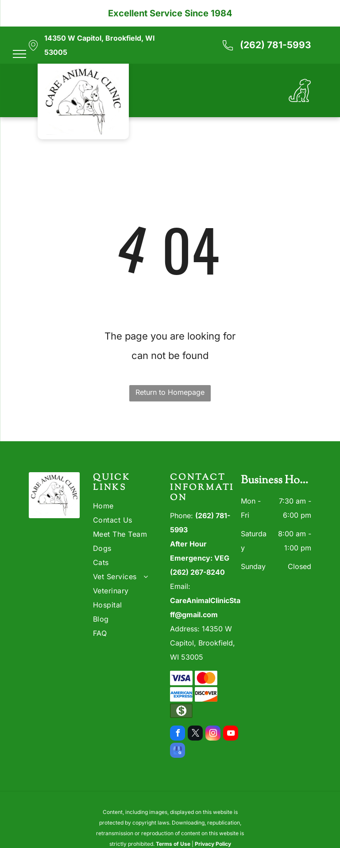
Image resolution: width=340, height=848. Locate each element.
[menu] (19, 53)
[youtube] (230, 734)
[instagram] (212, 734)
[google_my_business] (177, 751)
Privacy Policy (213, 843)
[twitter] (195, 734)
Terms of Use (173, 843)
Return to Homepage (170, 392)
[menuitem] (125, 506)
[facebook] (177, 734)
